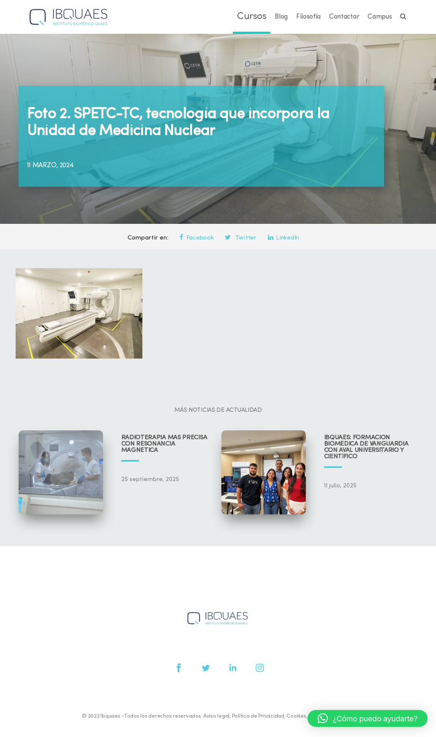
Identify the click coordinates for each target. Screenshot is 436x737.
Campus (380, 17)
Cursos (251, 17)
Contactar (344, 17)
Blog (281, 17)
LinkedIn (283, 238)
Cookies (296, 716)
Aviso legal (216, 716)
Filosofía (308, 17)
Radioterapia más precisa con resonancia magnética (164, 444)
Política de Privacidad (258, 716)
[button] (368, 718)
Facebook (196, 238)
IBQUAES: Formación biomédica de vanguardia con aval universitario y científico (366, 447)
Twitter (240, 238)
